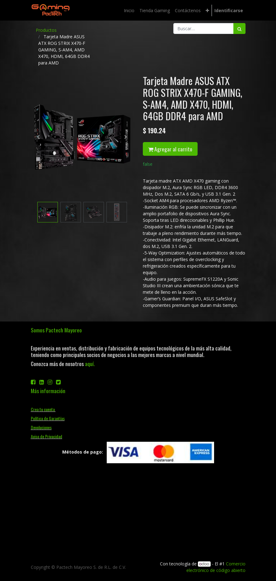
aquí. (90, 364)
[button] (207, 10)
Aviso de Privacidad (46, 436)
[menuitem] (129, 10)
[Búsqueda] (239, 28)
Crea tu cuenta (43, 409)
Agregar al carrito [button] (170, 149)
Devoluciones (41, 427)
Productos (46, 30)
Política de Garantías (48, 418)
